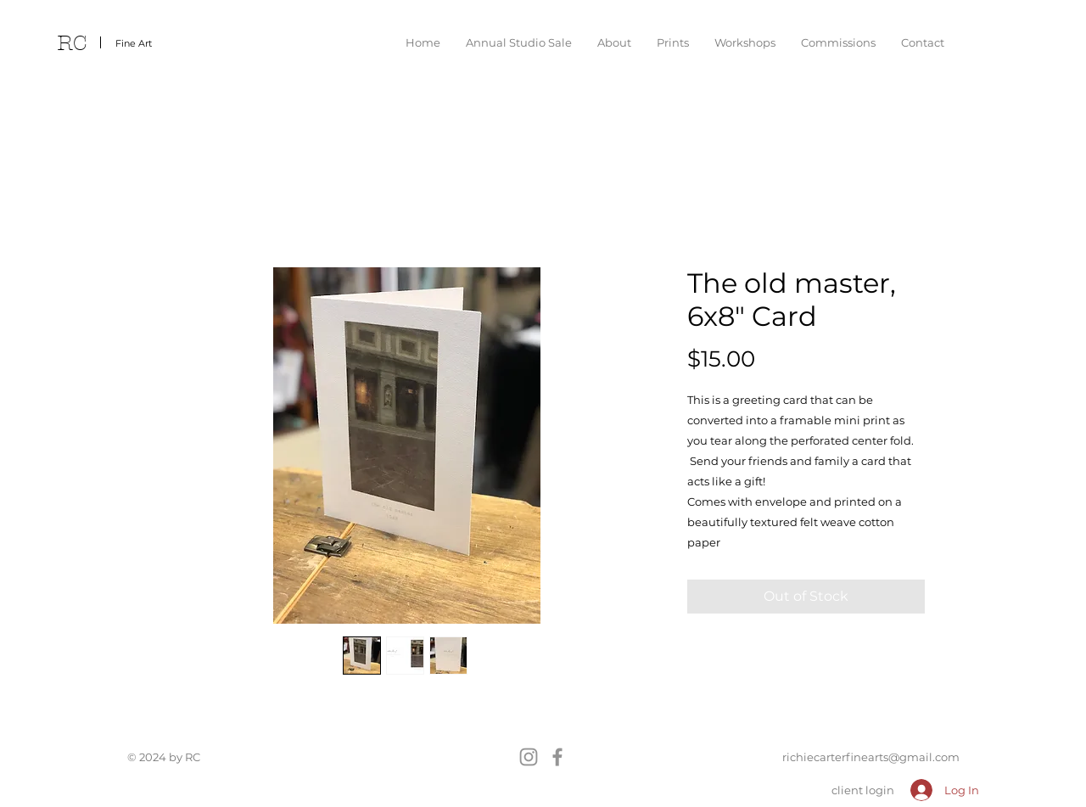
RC (72, 43)
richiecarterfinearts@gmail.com (871, 757)
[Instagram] (528, 757)
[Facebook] (557, 757)
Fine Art (133, 43)
